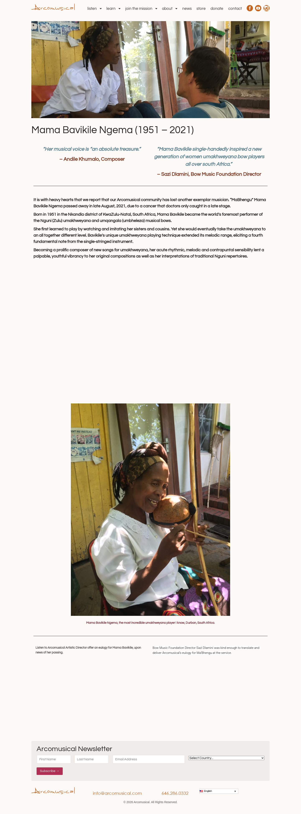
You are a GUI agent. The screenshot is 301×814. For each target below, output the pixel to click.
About (167, 8)
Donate (216, 8)
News (187, 8)
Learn (111, 8)
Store (201, 8)
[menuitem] (218, 791)
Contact (235, 8)
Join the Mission (138, 8)
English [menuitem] (208, 791)
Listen (92, 8)
